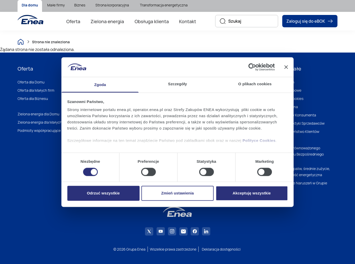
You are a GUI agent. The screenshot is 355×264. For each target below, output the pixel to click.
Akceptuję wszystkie (252, 193)
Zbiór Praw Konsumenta (296, 115)
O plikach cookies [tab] (254, 84)
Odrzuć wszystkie (103, 193)
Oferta (73, 21)
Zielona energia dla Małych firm (43, 122)
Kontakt (187, 21)
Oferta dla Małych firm (36, 90)
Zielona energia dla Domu (38, 114)
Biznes (79, 5)
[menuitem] (30, 6)
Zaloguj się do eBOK (309, 21)
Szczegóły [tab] (177, 84)
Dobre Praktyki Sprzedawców (301, 123)
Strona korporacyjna (112, 5)
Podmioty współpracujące (39, 130)
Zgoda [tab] (100, 85)
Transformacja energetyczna (164, 5)
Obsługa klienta (152, 21)
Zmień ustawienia (177, 193)
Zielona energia (107, 21)
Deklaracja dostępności (221, 249)
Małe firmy (56, 5)
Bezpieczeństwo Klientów (298, 131)
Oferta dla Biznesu (33, 98)
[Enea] (30, 19)
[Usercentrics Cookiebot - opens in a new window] (252, 67)
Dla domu (30, 5)
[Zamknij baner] (286, 67)
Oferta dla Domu (31, 82)
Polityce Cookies (259, 141)
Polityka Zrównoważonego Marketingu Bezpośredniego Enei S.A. (300, 154)
